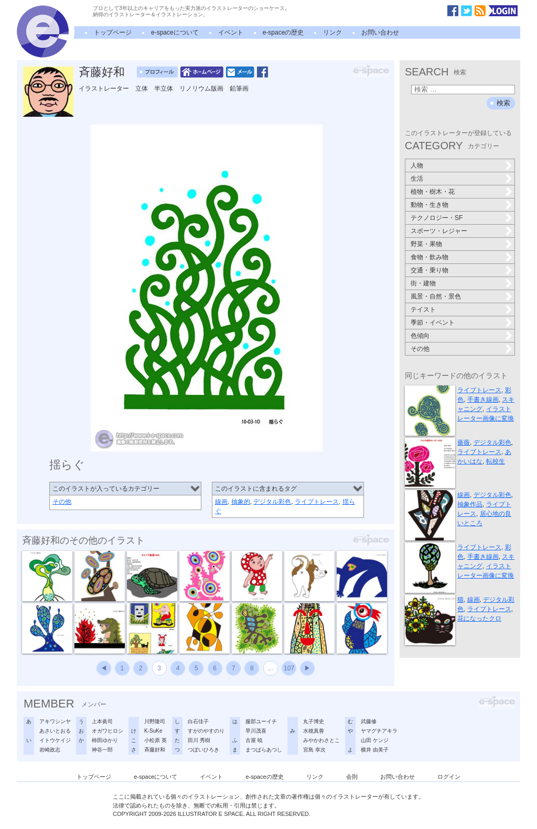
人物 (417, 165)
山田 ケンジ (375, 740)
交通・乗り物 (429, 270)
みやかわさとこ (321, 740)
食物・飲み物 (429, 257)
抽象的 (240, 501)
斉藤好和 (102, 72)
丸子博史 (313, 721)
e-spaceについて (175, 32)
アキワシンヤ (55, 721)
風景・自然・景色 (436, 296)
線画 (221, 501)
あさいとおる (55, 731)
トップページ (113, 32)
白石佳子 (198, 721)
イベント (230, 32)
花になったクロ (479, 618)
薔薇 (463, 442)
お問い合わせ (380, 32)
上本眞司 (102, 721)
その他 (61, 501)
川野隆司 (154, 721)
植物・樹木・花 (433, 191)
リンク (332, 32)
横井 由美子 (375, 750)
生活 (417, 178)
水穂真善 (313, 731)
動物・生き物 (429, 204)
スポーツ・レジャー (439, 231)
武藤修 (369, 721)
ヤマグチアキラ (379, 731)
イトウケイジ (55, 740)
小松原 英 (155, 740)
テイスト (423, 309)
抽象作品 (469, 504)
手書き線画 (483, 399)
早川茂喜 (255, 731)
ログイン (448, 776)
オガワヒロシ (107, 731)
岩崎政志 (49, 750)
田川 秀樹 (199, 740)
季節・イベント (433, 322)
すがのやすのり (206, 731)
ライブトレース (317, 501)
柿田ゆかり (105, 740)
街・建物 (423, 283)
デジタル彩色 (272, 501)
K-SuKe (153, 731)
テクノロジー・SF (437, 218)
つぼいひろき (203, 750)
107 (289, 668)
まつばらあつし (263, 750)
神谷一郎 (102, 750)
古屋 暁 (254, 740)
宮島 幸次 (314, 750)
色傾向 (420, 335)
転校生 (495, 461)
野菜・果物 (426, 244)
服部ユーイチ (261, 721)
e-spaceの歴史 (283, 32)
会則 (352, 776)
